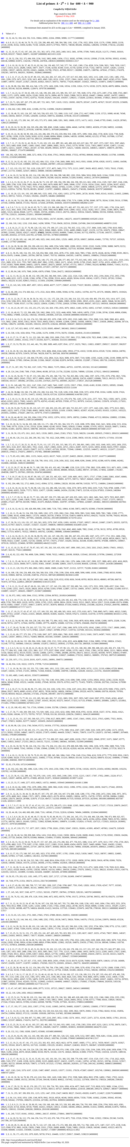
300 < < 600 (67, 23)
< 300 (96, 21)
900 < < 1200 (84, 23)
